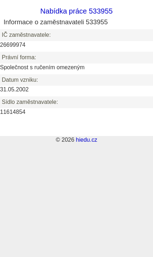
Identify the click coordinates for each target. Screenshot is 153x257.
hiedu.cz (86, 140)
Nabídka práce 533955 (76, 11)
